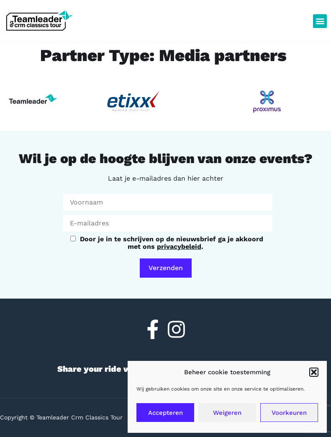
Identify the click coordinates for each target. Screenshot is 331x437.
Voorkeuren (289, 413)
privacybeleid (179, 246)
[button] (314, 372)
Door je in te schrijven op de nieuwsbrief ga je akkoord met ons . (166, 242)
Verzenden (166, 268)
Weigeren (227, 413)
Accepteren (165, 413)
